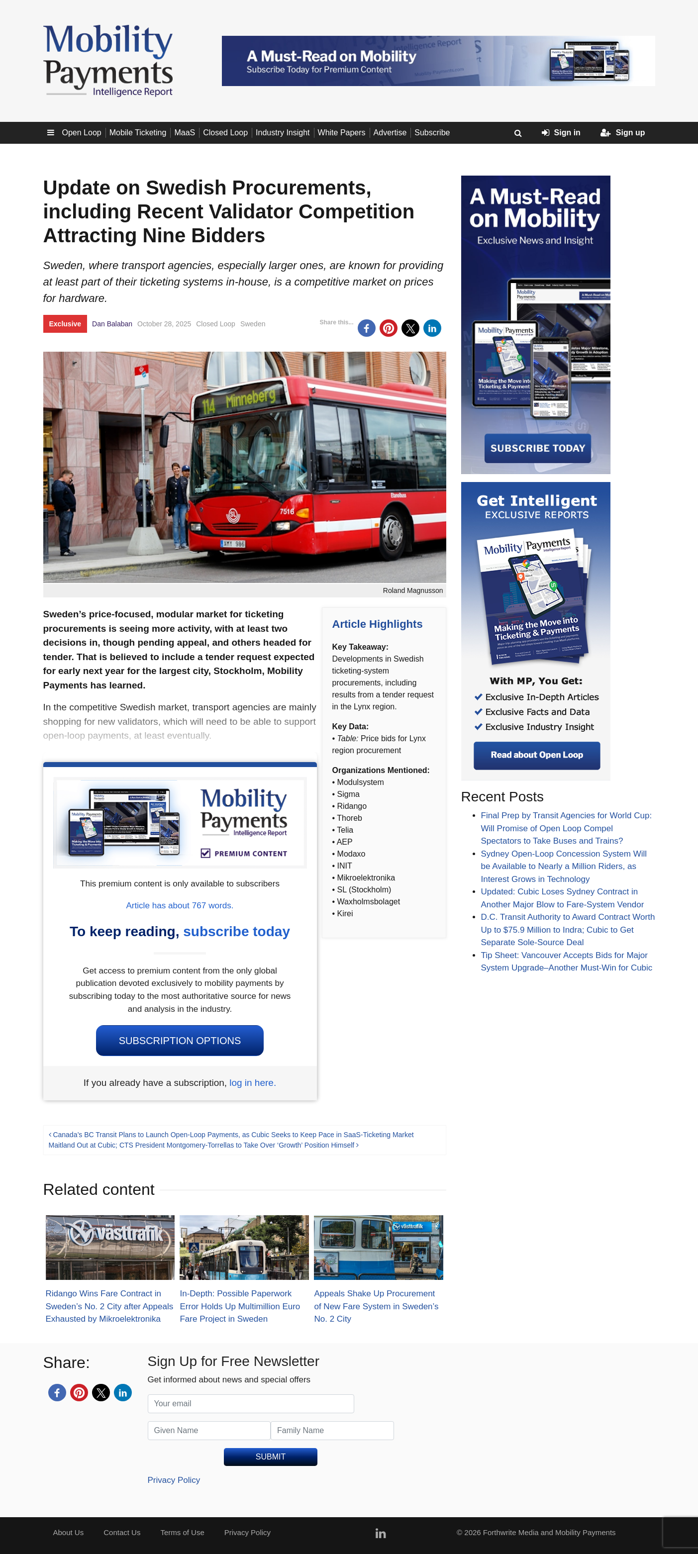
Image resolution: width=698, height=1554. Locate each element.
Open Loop (81, 132)
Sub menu (52, 132)
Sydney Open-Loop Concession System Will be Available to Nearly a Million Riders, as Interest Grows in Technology (564, 866)
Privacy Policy (174, 1480)
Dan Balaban (112, 324)
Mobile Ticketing (138, 132)
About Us (68, 1532)
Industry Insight (283, 132)
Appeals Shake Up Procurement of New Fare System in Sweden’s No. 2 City (376, 1306)
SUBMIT (271, 1457)
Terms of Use (182, 1532)
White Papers (342, 132)
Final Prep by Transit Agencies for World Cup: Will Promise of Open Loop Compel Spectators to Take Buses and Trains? (566, 828)
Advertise (390, 132)
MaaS (184, 132)
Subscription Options (180, 1040)
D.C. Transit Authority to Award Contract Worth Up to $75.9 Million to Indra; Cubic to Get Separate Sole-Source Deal (568, 929)
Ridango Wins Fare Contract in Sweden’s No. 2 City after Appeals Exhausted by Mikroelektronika (110, 1306)
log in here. (252, 1082)
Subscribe (432, 132)
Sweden (253, 324)
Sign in (561, 132)
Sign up (622, 132)
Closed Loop (225, 132)
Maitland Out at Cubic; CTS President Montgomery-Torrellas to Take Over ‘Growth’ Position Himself (204, 1145)
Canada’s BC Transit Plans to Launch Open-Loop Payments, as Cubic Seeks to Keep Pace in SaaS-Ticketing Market (231, 1135)
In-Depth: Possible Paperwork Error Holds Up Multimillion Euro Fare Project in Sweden (240, 1306)
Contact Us (121, 1532)
